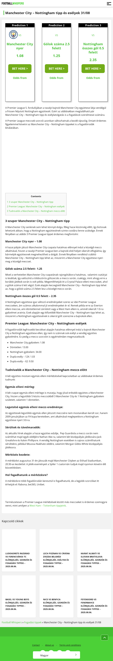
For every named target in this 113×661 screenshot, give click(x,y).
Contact (36, 645)
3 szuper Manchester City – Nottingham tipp (30, 201)
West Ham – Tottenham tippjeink (47, 505)
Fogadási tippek (32, 622)
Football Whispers (12, 622)
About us (49, 645)
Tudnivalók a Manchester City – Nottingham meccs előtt (36, 210)
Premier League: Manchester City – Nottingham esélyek (36, 206)
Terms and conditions (70, 645)
